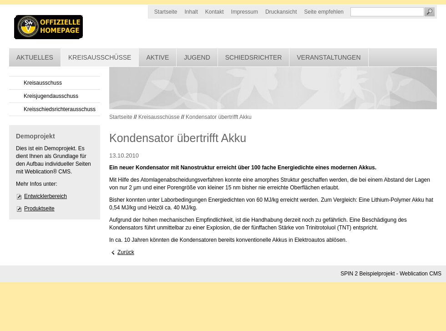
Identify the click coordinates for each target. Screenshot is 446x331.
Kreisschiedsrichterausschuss (60, 109)
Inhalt (191, 12)
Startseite (165, 12)
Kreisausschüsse (99, 57)
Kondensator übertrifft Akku (219, 117)
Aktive (157, 57)
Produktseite (39, 208)
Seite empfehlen (324, 12)
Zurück (125, 252)
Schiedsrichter (253, 57)
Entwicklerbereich (45, 196)
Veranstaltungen (328, 57)
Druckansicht (281, 12)
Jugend (197, 57)
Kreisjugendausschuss (51, 96)
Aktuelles (34, 57)
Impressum (244, 12)
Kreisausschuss (43, 83)
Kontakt (214, 12)
